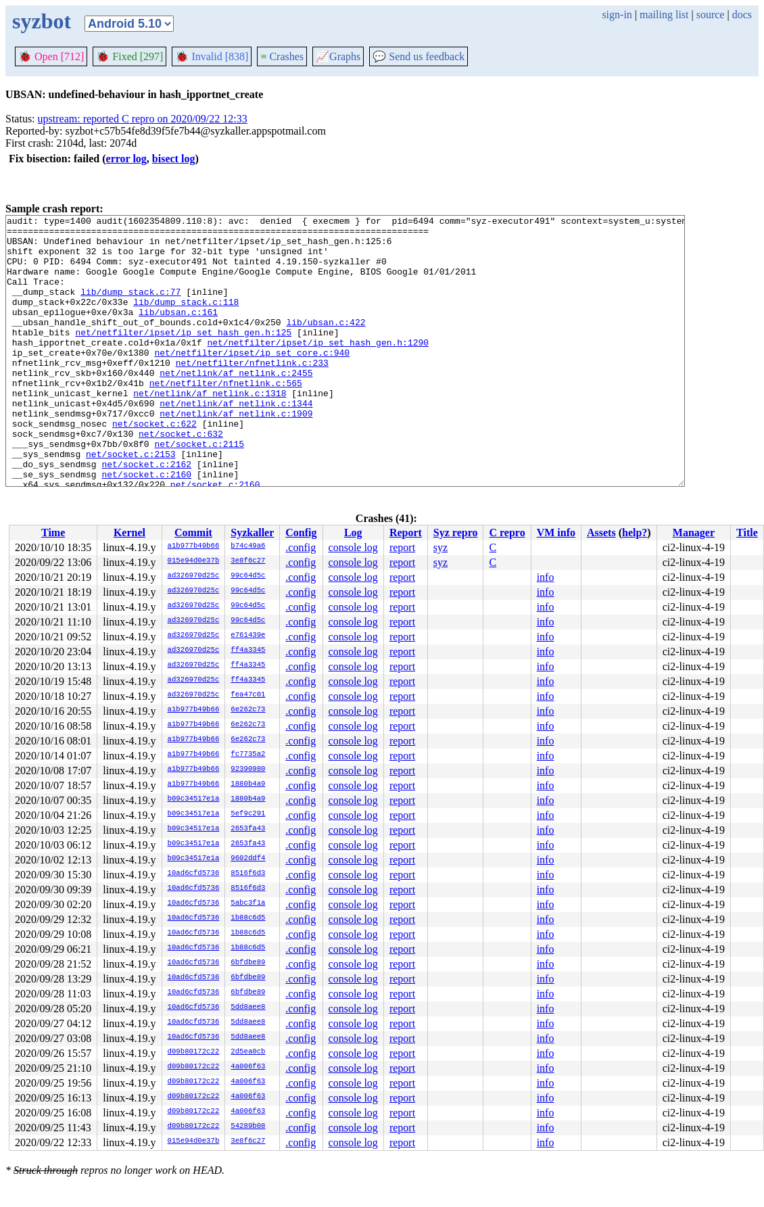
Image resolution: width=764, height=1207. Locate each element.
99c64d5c (248, 576)
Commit (193, 532)
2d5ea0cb (248, 1052)
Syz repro (455, 532)
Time (53, 532)
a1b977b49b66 (194, 546)
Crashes (282, 56)
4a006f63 (248, 1067)
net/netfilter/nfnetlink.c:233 (252, 393)
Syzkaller (252, 532)
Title (747, 532)
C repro (507, 532)
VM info (556, 532)
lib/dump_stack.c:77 (130, 308)
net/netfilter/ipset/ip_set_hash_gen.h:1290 (318, 368)
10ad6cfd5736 (194, 873)
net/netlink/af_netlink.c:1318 (209, 429)
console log (353, 547)
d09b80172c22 (194, 1052)
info (545, 577)
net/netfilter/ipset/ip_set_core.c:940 (252, 381)
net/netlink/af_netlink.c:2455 (236, 405)
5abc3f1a (248, 903)
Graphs (338, 56)
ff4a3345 (248, 650)
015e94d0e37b (194, 561)
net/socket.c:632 (181, 478)
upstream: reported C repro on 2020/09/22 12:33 (142, 118)
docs (742, 14)
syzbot (41, 21)
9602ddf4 (248, 858)
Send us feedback (418, 56)
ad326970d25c (194, 576)
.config (300, 547)
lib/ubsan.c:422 (325, 344)
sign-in (616, 14)
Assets (601, 532)
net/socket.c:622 (154, 466)
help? (634, 532)
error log (126, 158)
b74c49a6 (248, 546)
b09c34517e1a (194, 799)
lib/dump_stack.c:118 (186, 320)
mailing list (664, 14)
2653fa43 (248, 829)
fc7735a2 (248, 754)
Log (353, 532)
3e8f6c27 (248, 561)
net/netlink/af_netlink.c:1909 (236, 454)
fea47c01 (248, 695)
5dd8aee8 (248, 1007)
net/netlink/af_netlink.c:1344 (236, 441)
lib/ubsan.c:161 (178, 332)
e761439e (248, 635)
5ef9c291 (248, 814)
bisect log (173, 158)
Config (300, 532)
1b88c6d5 (248, 918)
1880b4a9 (248, 784)
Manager (694, 532)
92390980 (248, 769)
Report (405, 532)
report (402, 547)
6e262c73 (248, 710)
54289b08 (248, 1126)
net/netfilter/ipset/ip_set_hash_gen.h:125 (183, 356)
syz (440, 547)
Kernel (129, 532)
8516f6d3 (248, 873)
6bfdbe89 (248, 963)
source (710, 14)
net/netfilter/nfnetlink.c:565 (225, 417)
